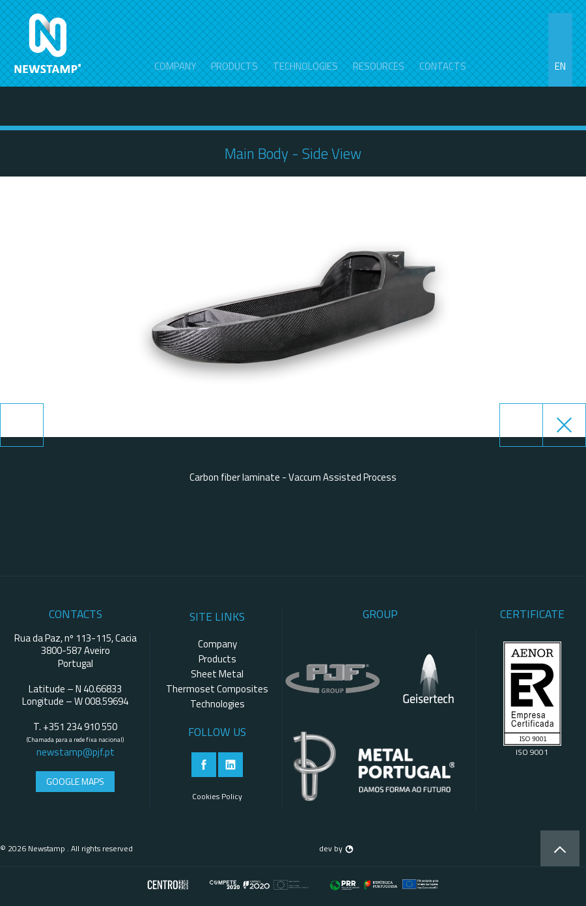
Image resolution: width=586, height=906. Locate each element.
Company (175, 66)
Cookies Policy (217, 796)
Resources (378, 66)
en (560, 66)
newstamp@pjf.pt (75, 751)
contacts (442, 66)
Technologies (305, 66)
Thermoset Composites (217, 688)
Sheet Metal (217, 673)
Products (234, 66)
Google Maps (75, 781)
